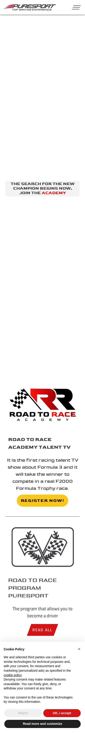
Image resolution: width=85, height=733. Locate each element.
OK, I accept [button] (62, 713)
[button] (74, 7)
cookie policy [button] (13, 675)
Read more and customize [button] (42, 724)
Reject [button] (23, 713)
